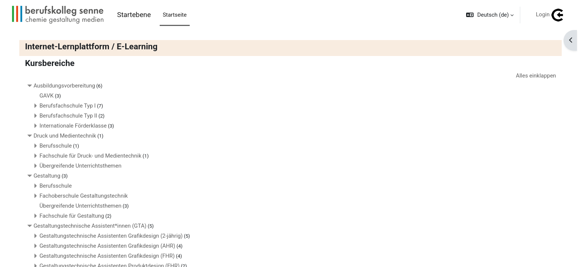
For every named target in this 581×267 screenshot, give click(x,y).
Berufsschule (57, 146)
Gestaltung (48, 176)
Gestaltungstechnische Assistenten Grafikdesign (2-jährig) (112, 236)
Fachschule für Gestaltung (73, 216)
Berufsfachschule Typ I (69, 106)
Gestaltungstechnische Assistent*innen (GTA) (91, 226)
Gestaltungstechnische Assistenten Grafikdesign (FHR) (108, 256)
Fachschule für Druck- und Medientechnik (92, 156)
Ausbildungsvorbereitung (65, 86)
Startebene (134, 15)
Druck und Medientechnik (66, 136)
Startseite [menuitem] (175, 14)
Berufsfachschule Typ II (70, 116)
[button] (489, 15)
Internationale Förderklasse (74, 126)
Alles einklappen (534, 75)
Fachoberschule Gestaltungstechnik (85, 196)
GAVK (48, 96)
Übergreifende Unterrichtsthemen (82, 166)
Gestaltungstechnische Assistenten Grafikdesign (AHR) (109, 246)
